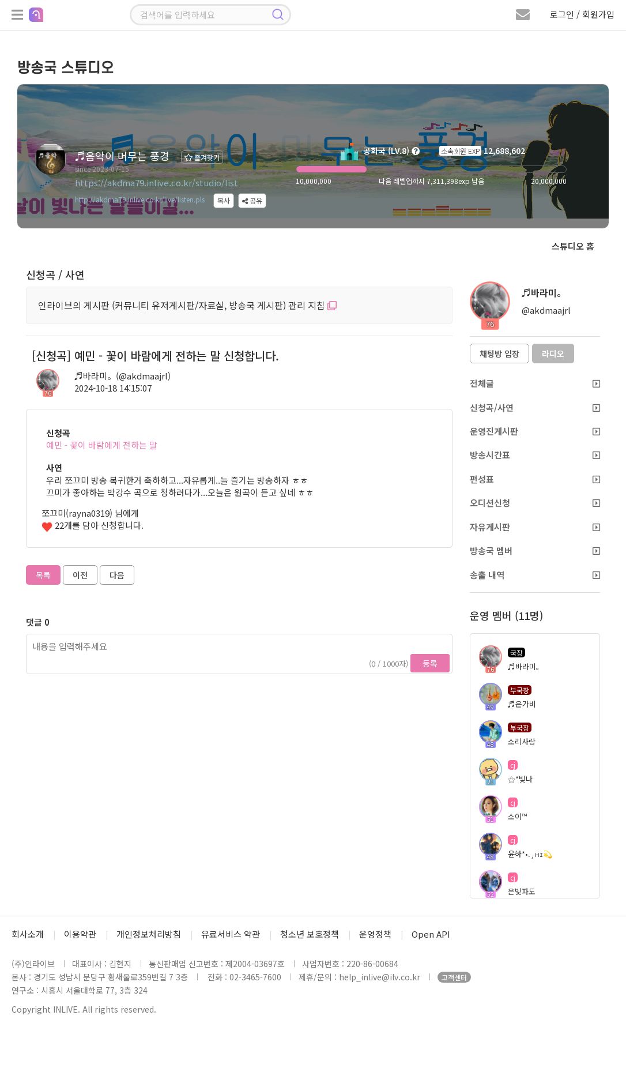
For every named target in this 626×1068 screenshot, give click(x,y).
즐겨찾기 (202, 157)
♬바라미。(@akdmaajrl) (122, 376)
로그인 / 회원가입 (582, 14)
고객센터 (454, 977)
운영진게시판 (535, 431)
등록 (430, 663)
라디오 (553, 353)
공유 (252, 200)
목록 (43, 575)
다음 (117, 575)
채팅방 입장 (499, 353)
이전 (80, 575)
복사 (223, 200)
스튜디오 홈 (573, 246)
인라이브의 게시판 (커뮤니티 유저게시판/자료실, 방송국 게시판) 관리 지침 (187, 305)
